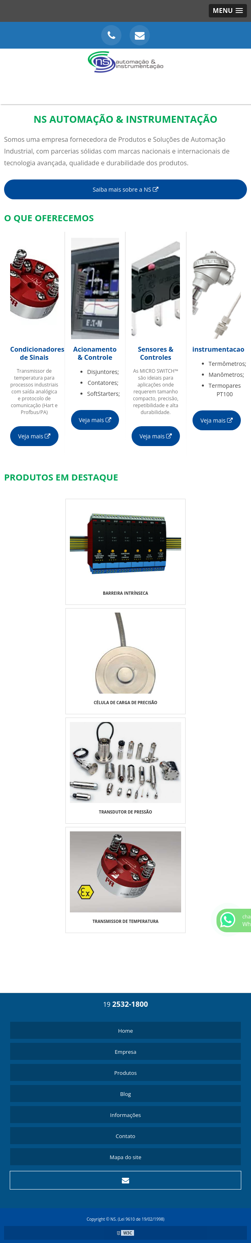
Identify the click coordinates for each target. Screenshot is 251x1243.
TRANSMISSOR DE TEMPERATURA (126, 921)
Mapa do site (125, 1157)
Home (125, 1030)
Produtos (125, 1072)
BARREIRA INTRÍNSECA (125, 593)
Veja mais (34, 436)
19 (125, 1004)
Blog (125, 1094)
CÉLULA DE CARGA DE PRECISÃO (126, 702)
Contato (125, 1136)
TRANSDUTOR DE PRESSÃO (125, 812)
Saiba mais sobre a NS (125, 189)
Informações (125, 1115)
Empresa (125, 1051)
